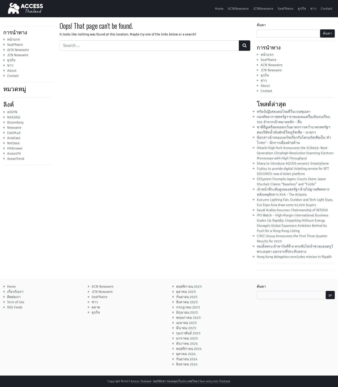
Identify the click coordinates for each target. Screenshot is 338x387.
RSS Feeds (14, 307)
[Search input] (149, 45)
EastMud (13, 133)
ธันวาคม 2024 (187, 343)
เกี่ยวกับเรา (15, 292)
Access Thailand (141, 381)
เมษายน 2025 (186, 323)
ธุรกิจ (302, 8)
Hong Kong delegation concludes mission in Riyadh (294, 257)
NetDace (13, 143)
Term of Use (15, 302)
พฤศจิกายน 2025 (189, 286)
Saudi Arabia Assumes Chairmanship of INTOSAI (292, 210)
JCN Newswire (17, 55)
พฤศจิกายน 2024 (189, 349)
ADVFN (12, 112)
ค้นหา (261, 25)
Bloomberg (15, 122)
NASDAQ (13, 117)
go (330, 295)
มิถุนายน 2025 (187, 312)
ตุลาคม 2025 (186, 292)
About (11, 70)
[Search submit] (244, 45)
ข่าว (313, 8)
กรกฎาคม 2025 (188, 307)
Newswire (14, 127)
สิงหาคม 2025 (187, 302)
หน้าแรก (13, 39)
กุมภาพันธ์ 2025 (188, 333)
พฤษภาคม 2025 (188, 318)
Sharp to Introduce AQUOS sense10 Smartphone (293, 163)
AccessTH (14, 153)
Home (219, 8)
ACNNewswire (238, 8)
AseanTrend (15, 159)
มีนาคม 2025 (186, 328)
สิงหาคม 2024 (187, 364)
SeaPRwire (285, 8)
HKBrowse (14, 148)
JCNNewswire (263, 8)
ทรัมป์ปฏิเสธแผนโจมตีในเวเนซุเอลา (284, 111)
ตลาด (96, 307)
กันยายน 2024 (186, 359)
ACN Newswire (18, 50)
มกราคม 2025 (187, 338)
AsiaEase (13, 138)
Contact (326, 8)
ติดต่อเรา (14, 297)
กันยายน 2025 (186, 297)
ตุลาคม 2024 (186, 354)
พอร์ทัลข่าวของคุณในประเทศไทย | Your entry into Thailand (191, 381)
